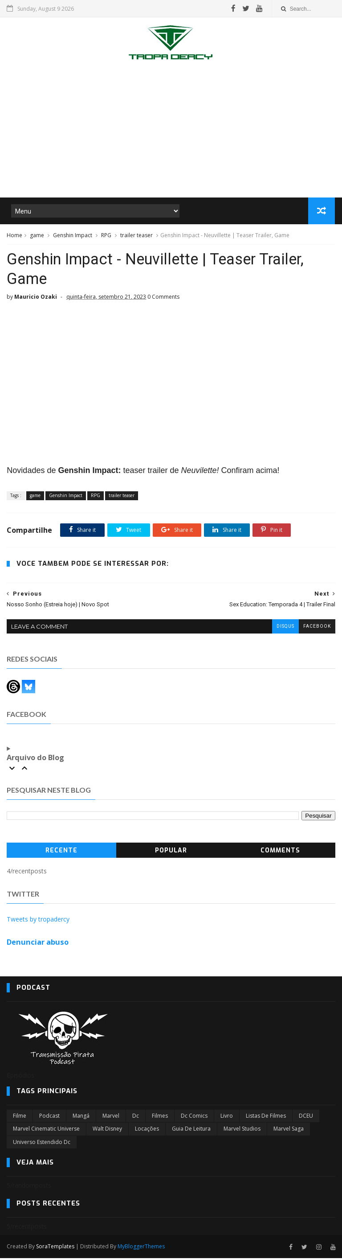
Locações (147, 1129)
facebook (317, 627)
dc (135, 1116)
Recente (61, 851)
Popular (171, 851)
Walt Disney (107, 1129)
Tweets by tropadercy (38, 920)
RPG (106, 235)
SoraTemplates (55, 1247)
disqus (285, 627)
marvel (110, 1116)
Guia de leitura (191, 1129)
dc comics (194, 1116)
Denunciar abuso (38, 943)
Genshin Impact (72, 235)
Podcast (49, 1116)
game (37, 235)
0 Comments (163, 297)
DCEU (306, 1116)
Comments (280, 851)
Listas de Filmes (266, 1116)
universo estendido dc (41, 1142)
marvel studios (242, 1129)
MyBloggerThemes (141, 1247)
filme (19, 1116)
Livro (226, 1116)
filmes (160, 1116)
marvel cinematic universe (46, 1129)
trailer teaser (136, 235)
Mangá (81, 1116)
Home (14, 235)
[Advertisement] (171, 131)
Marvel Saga (288, 1129)
